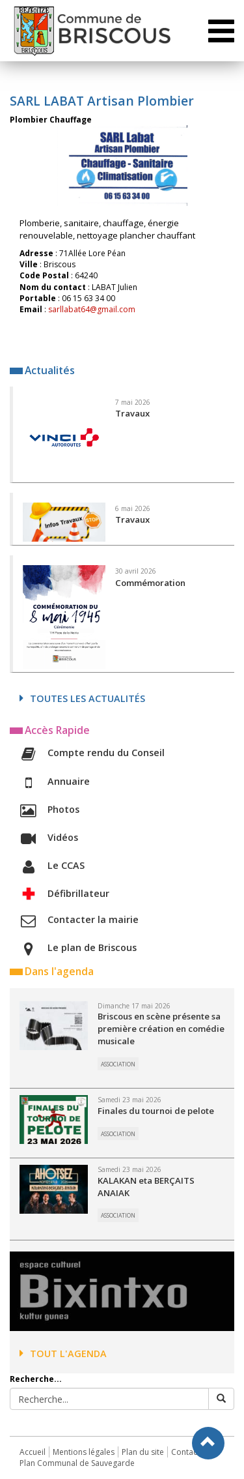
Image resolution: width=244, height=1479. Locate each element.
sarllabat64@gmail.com (91, 309)
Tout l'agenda (63, 1353)
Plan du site (143, 1451)
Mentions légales (84, 1451)
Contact (185, 1451)
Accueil (33, 1451)
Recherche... (36, 1378)
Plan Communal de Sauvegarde (77, 1463)
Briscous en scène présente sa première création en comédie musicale (161, 1028)
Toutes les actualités (82, 698)
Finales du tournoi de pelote (156, 1111)
